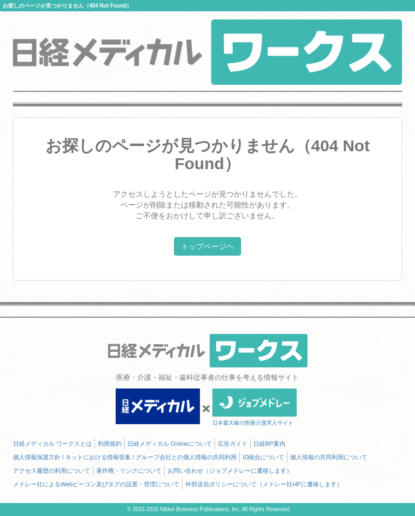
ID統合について (263, 457)
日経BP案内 (269, 443)
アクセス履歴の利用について (51, 470)
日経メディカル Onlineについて (170, 443)
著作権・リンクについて (129, 470)
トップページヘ (207, 246)
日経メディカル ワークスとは (52, 443)
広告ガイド (232, 443)
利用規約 (110, 443)
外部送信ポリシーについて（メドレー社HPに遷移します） (263, 484)
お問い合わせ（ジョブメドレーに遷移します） (230, 470)
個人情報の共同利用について (328, 457)
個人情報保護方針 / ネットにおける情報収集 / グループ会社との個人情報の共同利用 (125, 457)
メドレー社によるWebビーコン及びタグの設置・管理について (96, 484)
